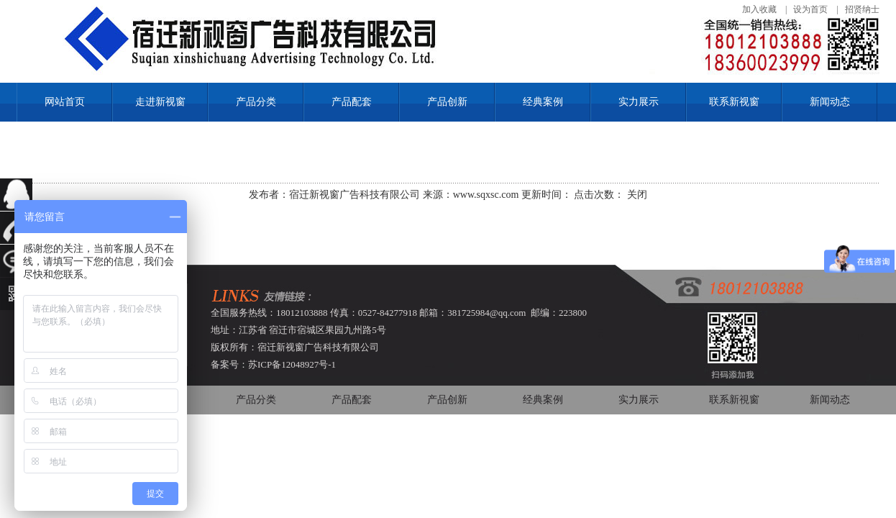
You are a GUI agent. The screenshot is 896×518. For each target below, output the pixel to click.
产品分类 (256, 101)
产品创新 (447, 101)
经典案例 (543, 101)
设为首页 (810, 9)
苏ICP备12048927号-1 (292, 364)
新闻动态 (830, 101)
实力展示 (638, 101)
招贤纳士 (862, 9)
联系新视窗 (734, 101)
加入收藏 (759, 9)
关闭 (637, 194)
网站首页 (65, 101)
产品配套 (352, 101)
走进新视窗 (160, 101)
